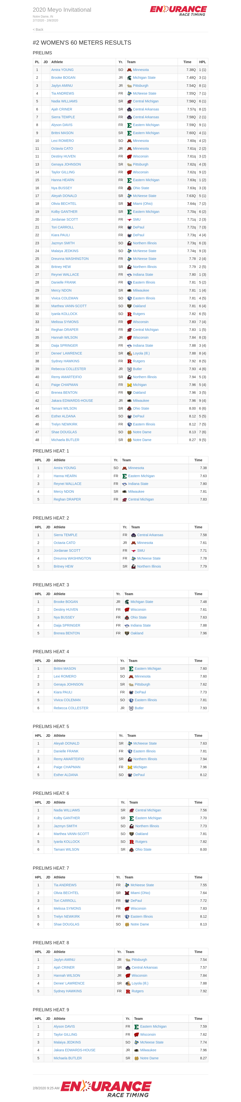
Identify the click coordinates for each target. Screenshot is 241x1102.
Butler (137, 369)
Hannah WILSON (64, 337)
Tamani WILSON (64, 408)
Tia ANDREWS (62, 93)
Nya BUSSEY (61, 188)
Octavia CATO (62, 148)
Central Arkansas (146, 109)
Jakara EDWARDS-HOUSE (72, 401)
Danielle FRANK (63, 282)
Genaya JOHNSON (66, 164)
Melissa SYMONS (65, 322)
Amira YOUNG (62, 70)
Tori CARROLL (62, 227)
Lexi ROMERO (62, 141)
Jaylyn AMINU (62, 86)
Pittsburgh (140, 86)
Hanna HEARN (62, 180)
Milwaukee (141, 290)
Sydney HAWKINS (65, 361)
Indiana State (143, 274)
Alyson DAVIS (62, 125)
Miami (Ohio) (143, 204)
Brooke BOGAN (63, 77)
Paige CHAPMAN (64, 385)
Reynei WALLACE (65, 274)
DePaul (138, 227)
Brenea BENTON (64, 392)
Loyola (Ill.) (141, 353)
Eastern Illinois (144, 282)
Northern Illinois (145, 243)
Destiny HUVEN (63, 156)
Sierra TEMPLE (63, 117)
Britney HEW (61, 267)
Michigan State (144, 77)
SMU (137, 219)
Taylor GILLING (63, 172)
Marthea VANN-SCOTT (69, 306)
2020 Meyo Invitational (62, 9)
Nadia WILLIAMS (64, 101)
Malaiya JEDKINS (64, 251)
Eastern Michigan (146, 125)
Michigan (140, 385)
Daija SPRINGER (64, 345)
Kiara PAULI (60, 235)
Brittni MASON (62, 133)
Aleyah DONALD (64, 196)
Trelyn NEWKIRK (64, 424)
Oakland (139, 306)
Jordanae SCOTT (64, 219)
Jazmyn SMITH (63, 243)
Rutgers (139, 314)
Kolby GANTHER (64, 212)
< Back (38, 29)
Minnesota (141, 70)
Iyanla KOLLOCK (64, 314)
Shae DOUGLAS (64, 432)
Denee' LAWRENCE (66, 353)
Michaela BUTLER (65, 440)
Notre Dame (142, 432)
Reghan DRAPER (64, 330)
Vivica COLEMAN (64, 298)
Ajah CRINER (61, 109)
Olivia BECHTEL (64, 204)
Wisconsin (141, 156)
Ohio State (141, 188)
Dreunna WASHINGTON (70, 259)
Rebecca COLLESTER (68, 369)
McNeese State (144, 93)
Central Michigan (146, 101)
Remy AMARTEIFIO (66, 377)
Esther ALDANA (63, 416)
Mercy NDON (61, 290)
